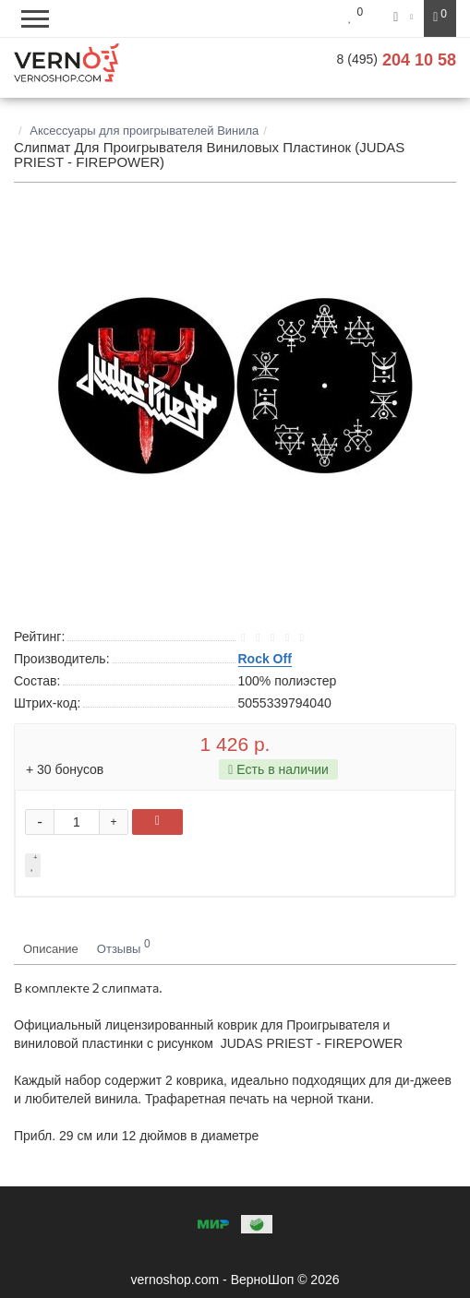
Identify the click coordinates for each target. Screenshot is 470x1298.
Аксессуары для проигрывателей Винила (144, 130)
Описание (50, 949)
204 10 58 (396, 60)
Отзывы (124, 946)
